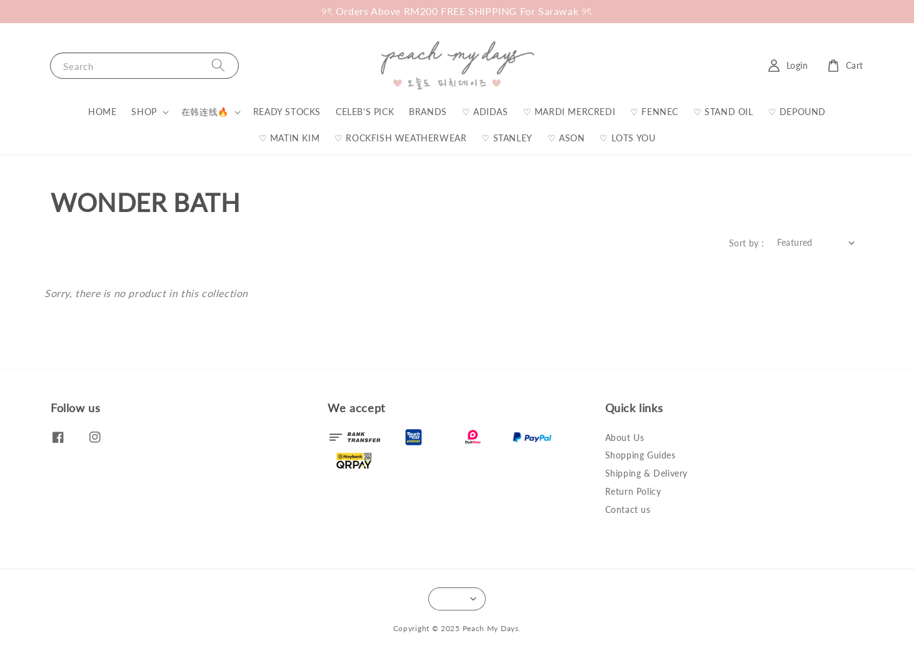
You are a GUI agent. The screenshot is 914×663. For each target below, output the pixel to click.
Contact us (628, 509)
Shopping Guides (640, 455)
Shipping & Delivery (646, 473)
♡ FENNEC (654, 111)
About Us (625, 437)
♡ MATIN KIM (289, 138)
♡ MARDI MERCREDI (569, 111)
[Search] (218, 65)
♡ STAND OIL (723, 111)
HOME (102, 111)
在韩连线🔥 (205, 111)
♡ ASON (566, 138)
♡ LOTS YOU (627, 138)
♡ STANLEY (506, 138)
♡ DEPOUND (797, 111)
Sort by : (747, 243)
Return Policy (633, 491)
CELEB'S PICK (365, 111)
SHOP (143, 111)
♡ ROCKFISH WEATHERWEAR (400, 138)
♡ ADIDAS (485, 111)
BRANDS (428, 111)
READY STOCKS (287, 111)
